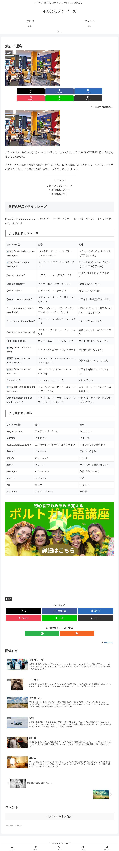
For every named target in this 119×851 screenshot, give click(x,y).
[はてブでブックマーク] (50, 91)
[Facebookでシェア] (32, 91)
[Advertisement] (59, 568)
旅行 (8, 593)
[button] (105, 91)
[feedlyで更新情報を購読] (56, 627)
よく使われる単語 (59, 187)
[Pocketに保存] (68, 91)
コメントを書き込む (59, 816)
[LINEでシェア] (87, 91)
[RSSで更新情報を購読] (62, 627)
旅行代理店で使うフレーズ (60, 179)
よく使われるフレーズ (61, 183)
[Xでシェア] (14, 91)
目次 (55, 173)
